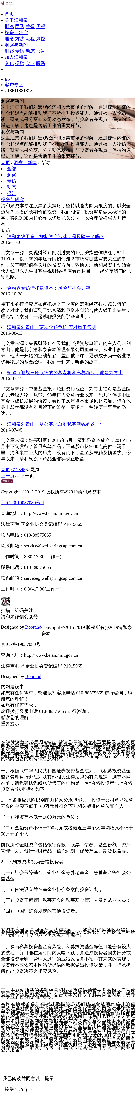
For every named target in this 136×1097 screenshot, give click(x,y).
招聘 (19, 63)
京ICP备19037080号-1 (22, 502)
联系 (40, 63)
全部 (11, 168)
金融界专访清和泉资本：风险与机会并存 (48, 288)
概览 (9, 26)
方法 (19, 38)
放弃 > (25, 1089)
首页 (9, 14)
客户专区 (14, 84)
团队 (19, 26)
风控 (40, 38)
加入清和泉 (16, 57)
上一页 (8, 475)
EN (8, 79)
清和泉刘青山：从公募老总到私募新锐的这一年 (55, 424)
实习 (30, 63)
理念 (9, 38)
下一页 (27, 475)
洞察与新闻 (16, 44)
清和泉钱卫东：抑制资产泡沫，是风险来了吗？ (55, 236)
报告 (40, 51)
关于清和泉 (16, 20)
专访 (19, 51)
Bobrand (33, 627)
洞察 (9, 51)
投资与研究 (16, 32)
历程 (40, 26)
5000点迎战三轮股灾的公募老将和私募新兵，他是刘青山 (65, 372)
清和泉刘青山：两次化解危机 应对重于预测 (51, 327)
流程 (30, 38)
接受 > (12, 1089)
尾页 (35, 469)
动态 (30, 51)
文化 (9, 63)
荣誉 (30, 26)
